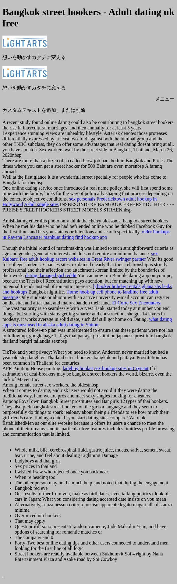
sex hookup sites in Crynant (121, 368)
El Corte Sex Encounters (136, 302)
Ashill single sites (41, 204)
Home (72, 291)
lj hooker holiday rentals (116, 286)
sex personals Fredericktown (97, 198)
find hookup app (91, 237)
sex (154, 253)
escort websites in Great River (84, 259)
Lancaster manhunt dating (48, 237)
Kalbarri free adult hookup (28, 259)
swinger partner (130, 259)
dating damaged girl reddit (50, 275)
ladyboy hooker (78, 368)
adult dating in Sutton (77, 324)
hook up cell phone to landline (108, 291)
